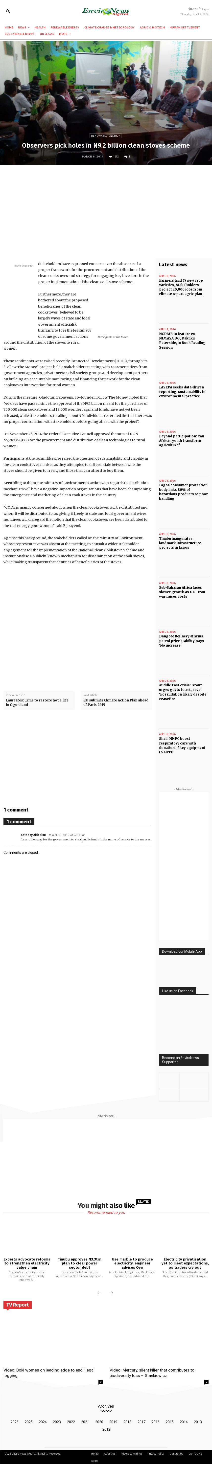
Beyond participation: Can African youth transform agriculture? (181, 440)
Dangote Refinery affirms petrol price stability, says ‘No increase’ (181, 640)
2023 (57, 1421)
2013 (198, 1421)
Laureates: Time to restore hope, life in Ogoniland (37, 702)
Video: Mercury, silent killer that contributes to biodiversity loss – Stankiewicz (152, 1372)
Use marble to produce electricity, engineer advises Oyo (132, 1262)
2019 (113, 1421)
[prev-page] (99, 1292)
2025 (29, 1421)
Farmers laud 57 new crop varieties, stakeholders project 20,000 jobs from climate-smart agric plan (181, 287)
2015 (170, 1421)
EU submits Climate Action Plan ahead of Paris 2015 (115, 702)
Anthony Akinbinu (33, 835)
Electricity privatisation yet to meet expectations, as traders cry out (185, 1262)
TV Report (17, 1304)
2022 (71, 1421)
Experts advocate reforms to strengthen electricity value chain (26, 1262)
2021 (85, 1421)
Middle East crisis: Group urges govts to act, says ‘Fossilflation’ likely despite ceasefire (182, 691)
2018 (127, 1421)
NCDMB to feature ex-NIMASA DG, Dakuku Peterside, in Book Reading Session (182, 340)
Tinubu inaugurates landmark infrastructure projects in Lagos (180, 542)
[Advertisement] (106, 204)
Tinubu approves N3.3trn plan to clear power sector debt (79, 1262)
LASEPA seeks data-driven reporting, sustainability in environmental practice (182, 391)
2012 (106, 1428)
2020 (99, 1421)
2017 (141, 1421)
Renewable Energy (105, 135)
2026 (15, 1421)
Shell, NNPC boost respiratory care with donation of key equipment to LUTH (182, 745)
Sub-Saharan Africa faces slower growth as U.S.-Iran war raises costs (182, 591)
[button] (7, 11)
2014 (184, 1421)
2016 (156, 1421)
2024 (43, 1421)
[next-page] (111, 1292)
